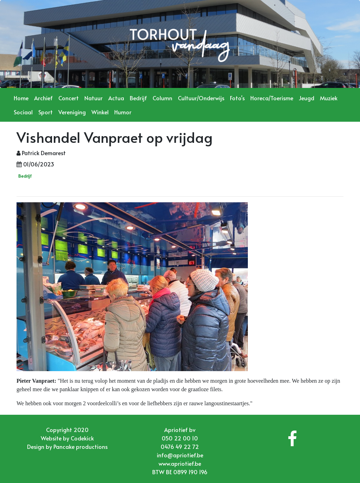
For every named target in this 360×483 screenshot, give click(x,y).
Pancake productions (80, 446)
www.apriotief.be (180, 463)
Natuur (93, 98)
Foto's (237, 98)
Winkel (100, 112)
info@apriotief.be (180, 455)
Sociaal (23, 112)
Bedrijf (138, 98)
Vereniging (72, 112)
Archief (43, 98)
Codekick (82, 438)
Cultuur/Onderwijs (201, 98)
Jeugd (306, 98)
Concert (68, 98)
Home (21, 98)
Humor (122, 112)
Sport (45, 112)
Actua (116, 98)
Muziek (329, 98)
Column (162, 98)
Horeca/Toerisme (271, 98)
